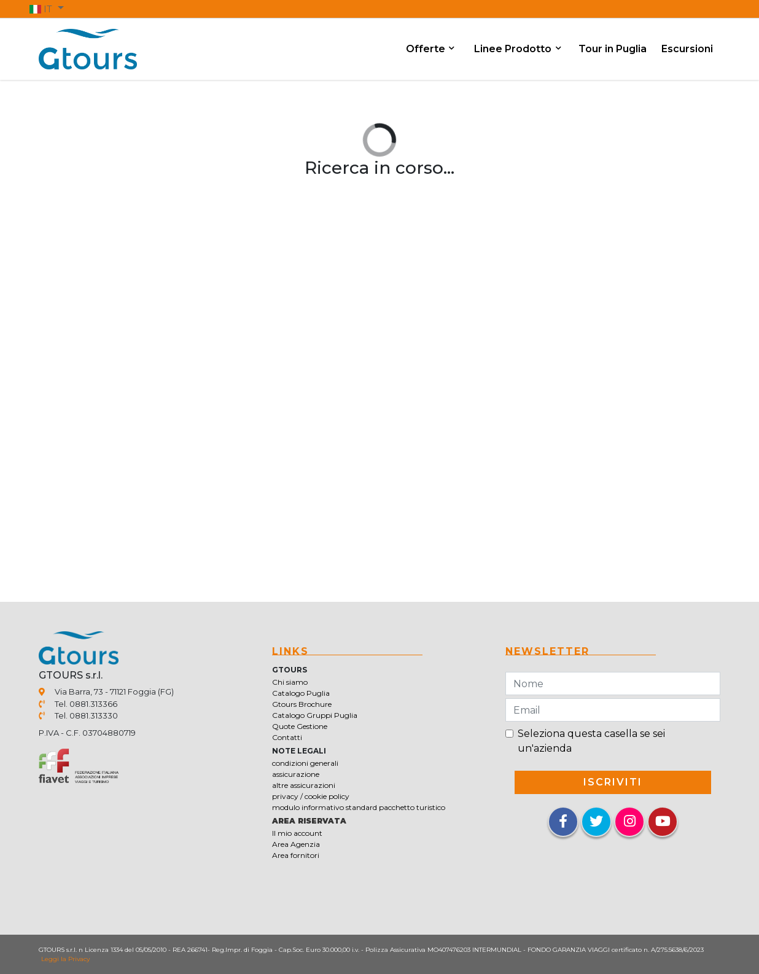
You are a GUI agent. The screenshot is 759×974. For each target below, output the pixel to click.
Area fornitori (295, 855)
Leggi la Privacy (65, 959)
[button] (46, 8)
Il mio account (297, 833)
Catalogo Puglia (301, 693)
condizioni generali (305, 763)
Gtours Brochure (302, 704)
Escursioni (687, 49)
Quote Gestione (299, 726)
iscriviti (612, 782)
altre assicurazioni (303, 785)
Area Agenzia (296, 844)
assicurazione (295, 774)
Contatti (287, 737)
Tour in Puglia (612, 49)
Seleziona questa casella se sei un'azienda (591, 741)
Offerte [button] (427, 49)
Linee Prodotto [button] (514, 49)
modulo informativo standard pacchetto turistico (358, 807)
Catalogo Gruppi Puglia (314, 715)
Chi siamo (290, 682)
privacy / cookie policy (310, 796)
